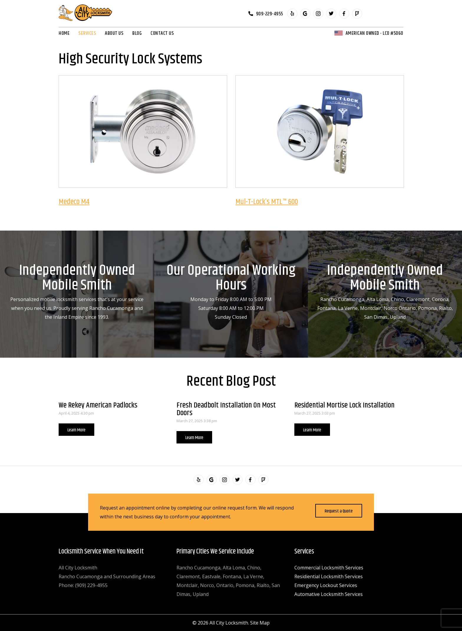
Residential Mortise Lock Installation (344, 405)
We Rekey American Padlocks (98, 405)
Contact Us (162, 33)
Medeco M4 (74, 202)
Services (87, 33)
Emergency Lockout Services (325, 585)
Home (64, 33)
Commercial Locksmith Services (328, 567)
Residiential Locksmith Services (328, 576)
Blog (137, 33)
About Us (114, 33)
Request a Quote (339, 511)
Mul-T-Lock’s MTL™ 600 (266, 202)
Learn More (76, 430)
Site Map (260, 623)
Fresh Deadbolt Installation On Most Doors (226, 409)
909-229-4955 (269, 13)
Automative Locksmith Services (328, 594)
